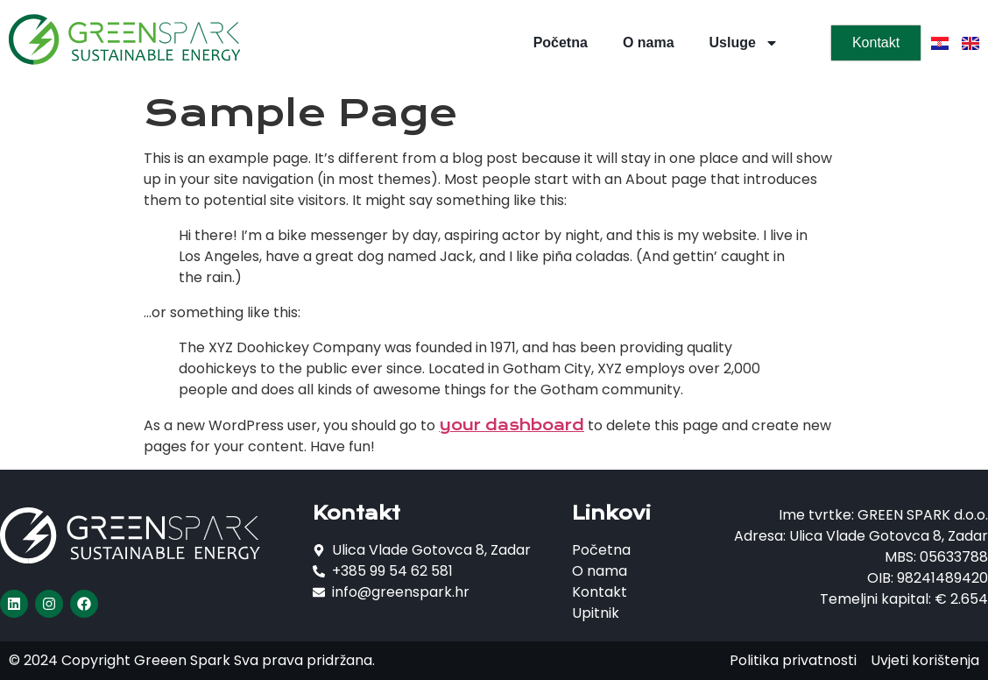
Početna (560, 42)
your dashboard (511, 425)
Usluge (744, 43)
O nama (648, 42)
